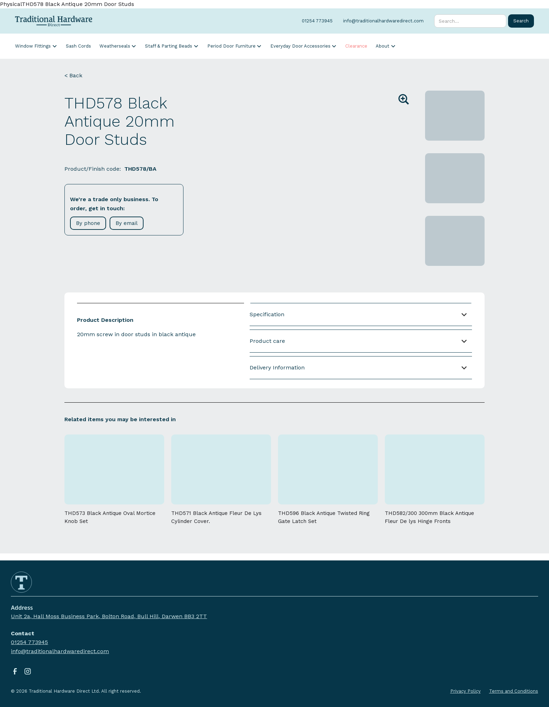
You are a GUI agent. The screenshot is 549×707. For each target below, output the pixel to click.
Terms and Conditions (513, 691)
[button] (36, 46)
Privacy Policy (465, 691)
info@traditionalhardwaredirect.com (60, 651)
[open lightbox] (310, 161)
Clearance (356, 46)
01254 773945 (29, 642)
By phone (88, 223)
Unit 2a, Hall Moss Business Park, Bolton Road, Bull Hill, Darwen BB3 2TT (109, 616)
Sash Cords (78, 46)
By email (127, 223)
